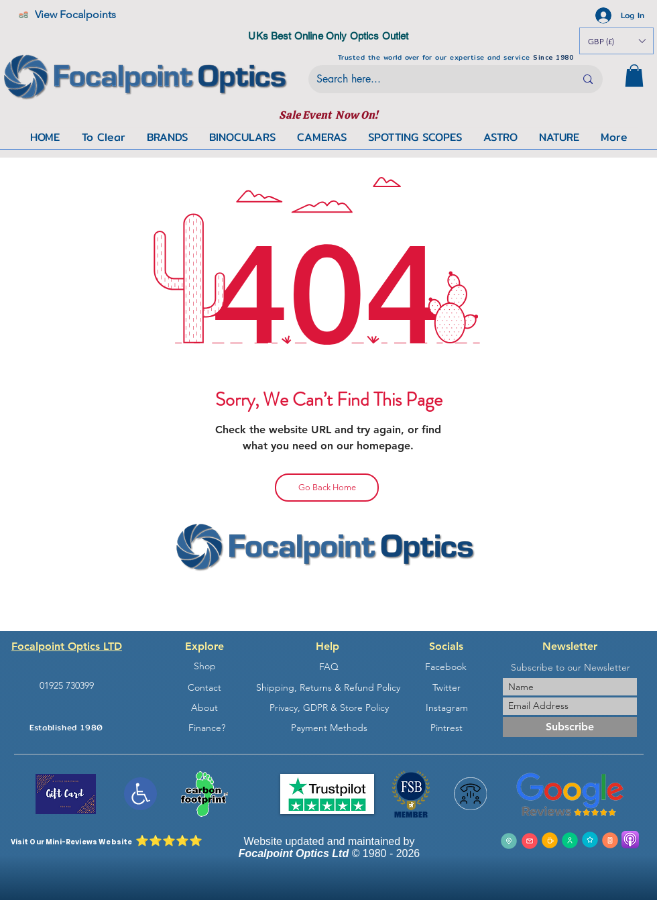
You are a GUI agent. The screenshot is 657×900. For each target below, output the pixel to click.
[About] (204, 707)
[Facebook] (445, 667)
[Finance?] (206, 727)
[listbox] (616, 40)
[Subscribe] (570, 727)
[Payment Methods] (329, 727)
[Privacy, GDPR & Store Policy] (329, 707)
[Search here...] (435, 79)
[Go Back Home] (327, 487)
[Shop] (204, 666)
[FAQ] (328, 667)
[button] (634, 75)
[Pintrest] (446, 727)
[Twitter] (446, 687)
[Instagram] (446, 707)
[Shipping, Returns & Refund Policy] (328, 687)
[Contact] (204, 687)
